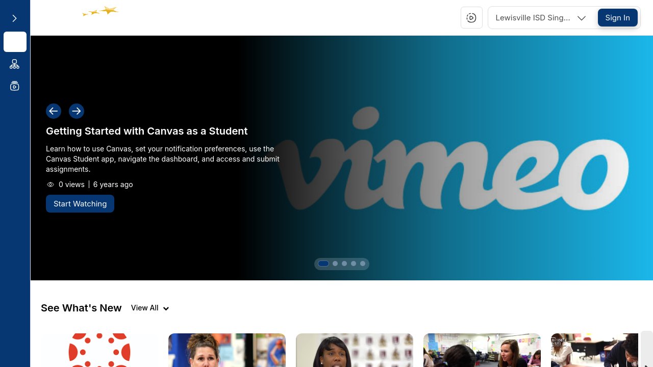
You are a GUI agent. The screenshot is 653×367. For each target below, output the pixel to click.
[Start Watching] (80, 204)
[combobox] (542, 18)
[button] (471, 18)
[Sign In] (618, 18)
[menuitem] (15, 42)
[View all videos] (150, 308)
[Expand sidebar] (14, 18)
